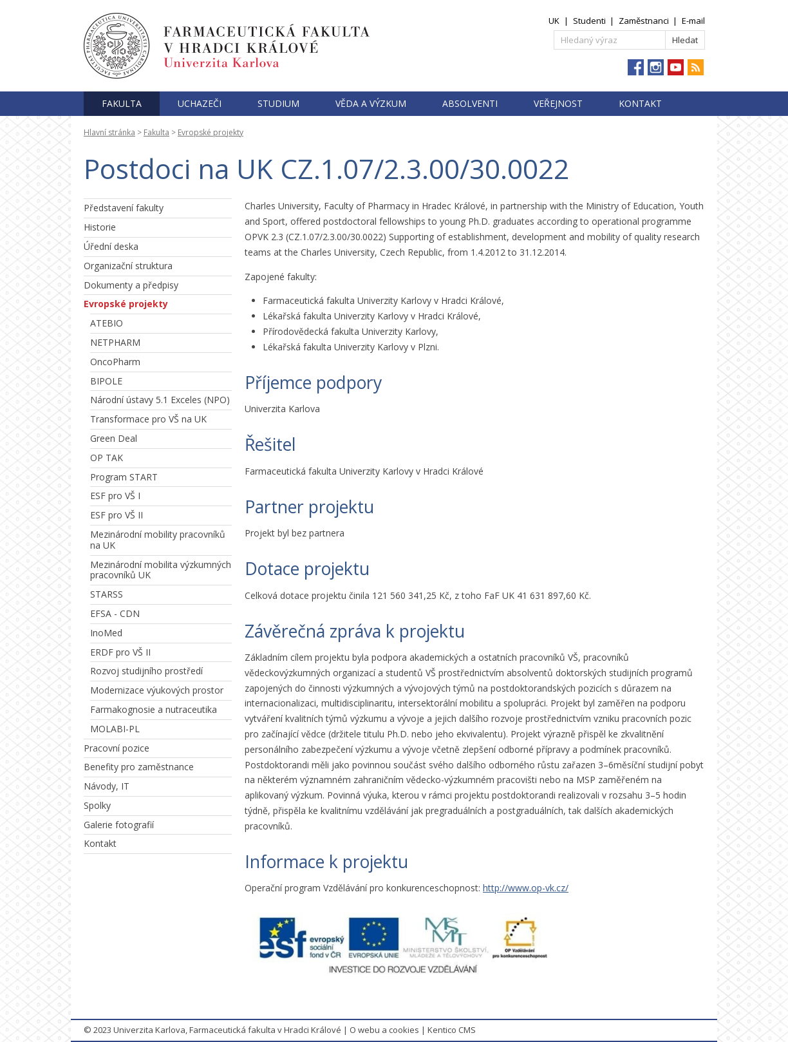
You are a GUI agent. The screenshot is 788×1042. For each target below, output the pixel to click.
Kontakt (640, 103)
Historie (100, 227)
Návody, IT (106, 786)
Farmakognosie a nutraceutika (153, 709)
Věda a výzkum (370, 103)
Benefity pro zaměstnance (139, 767)
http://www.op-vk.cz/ (525, 888)
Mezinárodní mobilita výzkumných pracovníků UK (160, 570)
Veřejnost (558, 103)
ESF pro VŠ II (116, 515)
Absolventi (470, 103)
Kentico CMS (451, 1030)
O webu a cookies (384, 1030)
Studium (278, 103)
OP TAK (106, 457)
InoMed (106, 633)
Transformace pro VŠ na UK (148, 419)
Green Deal (113, 438)
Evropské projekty (210, 132)
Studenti (589, 20)
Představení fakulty (124, 208)
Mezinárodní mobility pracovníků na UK (157, 539)
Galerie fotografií (119, 825)
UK (554, 20)
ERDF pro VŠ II (120, 652)
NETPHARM (115, 342)
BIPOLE (106, 381)
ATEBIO (106, 323)
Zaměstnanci (644, 20)
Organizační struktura (128, 266)
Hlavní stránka (109, 132)
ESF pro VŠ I (115, 495)
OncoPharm (115, 361)
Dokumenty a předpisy (131, 285)
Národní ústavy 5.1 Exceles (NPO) (160, 399)
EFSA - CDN (115, 613)
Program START (124, 477)
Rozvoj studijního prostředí (146, 671)
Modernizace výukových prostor (156, 690)
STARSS (106, 594)
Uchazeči (199, 103)
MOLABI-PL (115, 729)
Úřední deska (111, 246)
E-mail (693, 20)
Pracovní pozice (116, 748)
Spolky (97, 805)
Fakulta (122, 103)
